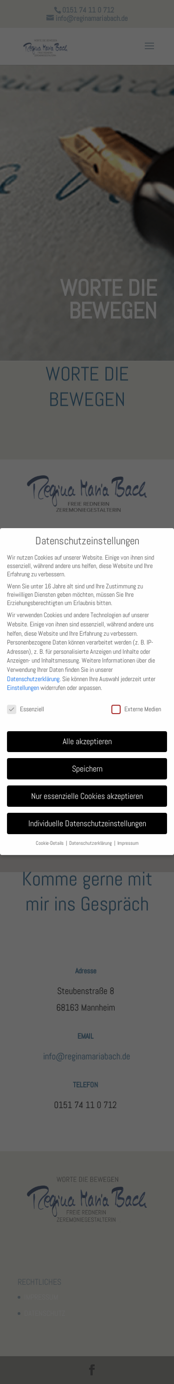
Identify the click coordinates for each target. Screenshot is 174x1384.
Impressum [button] (128, 836)
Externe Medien (136, 701)
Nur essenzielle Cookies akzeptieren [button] (87, 788)
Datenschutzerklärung (33, 671)
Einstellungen (23, 680)
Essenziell (25, 701)
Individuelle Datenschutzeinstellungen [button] (87, 815)
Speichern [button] (87, 761)
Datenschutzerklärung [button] (91, 836)
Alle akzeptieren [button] (87, 733)
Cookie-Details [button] (50, 836)
